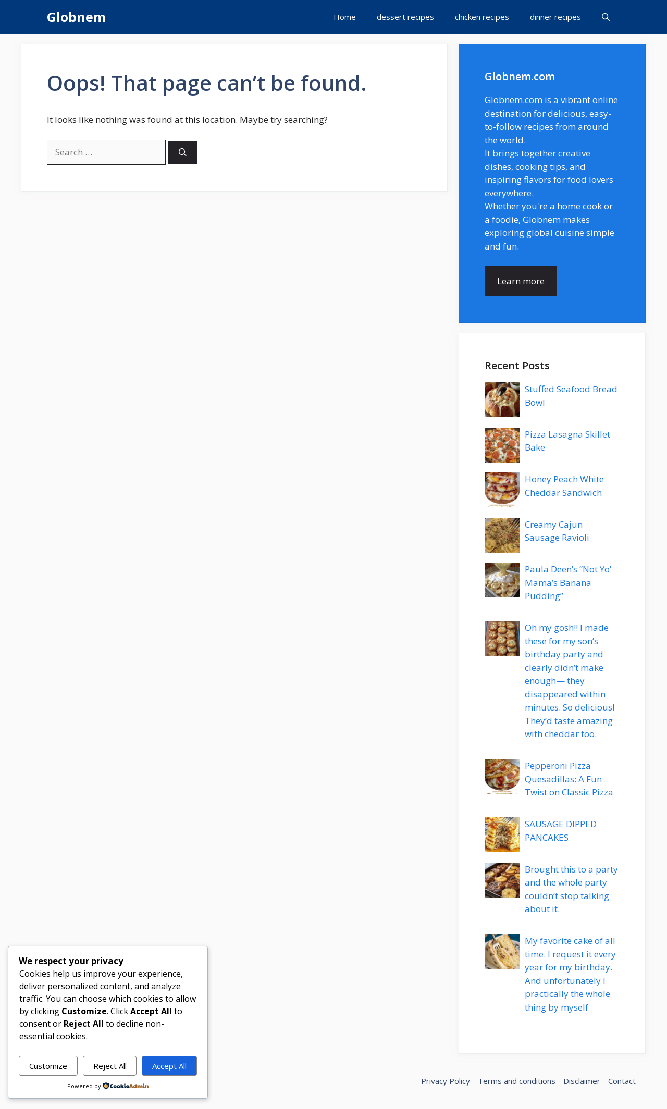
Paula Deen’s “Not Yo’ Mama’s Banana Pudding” (568, 582)
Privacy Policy (445, 1081)
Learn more (521, 281)
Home (345, 16)
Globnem (76, 17)
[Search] (182, 152)
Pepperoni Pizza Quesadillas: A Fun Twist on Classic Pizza (569, 778)
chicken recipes (482, 16)
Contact (622, 1081)
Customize (48, 1066)
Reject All (110, 1066)
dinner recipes (555, 16)
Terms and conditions (516, 1081)
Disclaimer (581, 1081)
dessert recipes (405, 16)
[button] (605, 17)
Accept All (169, 1066)
